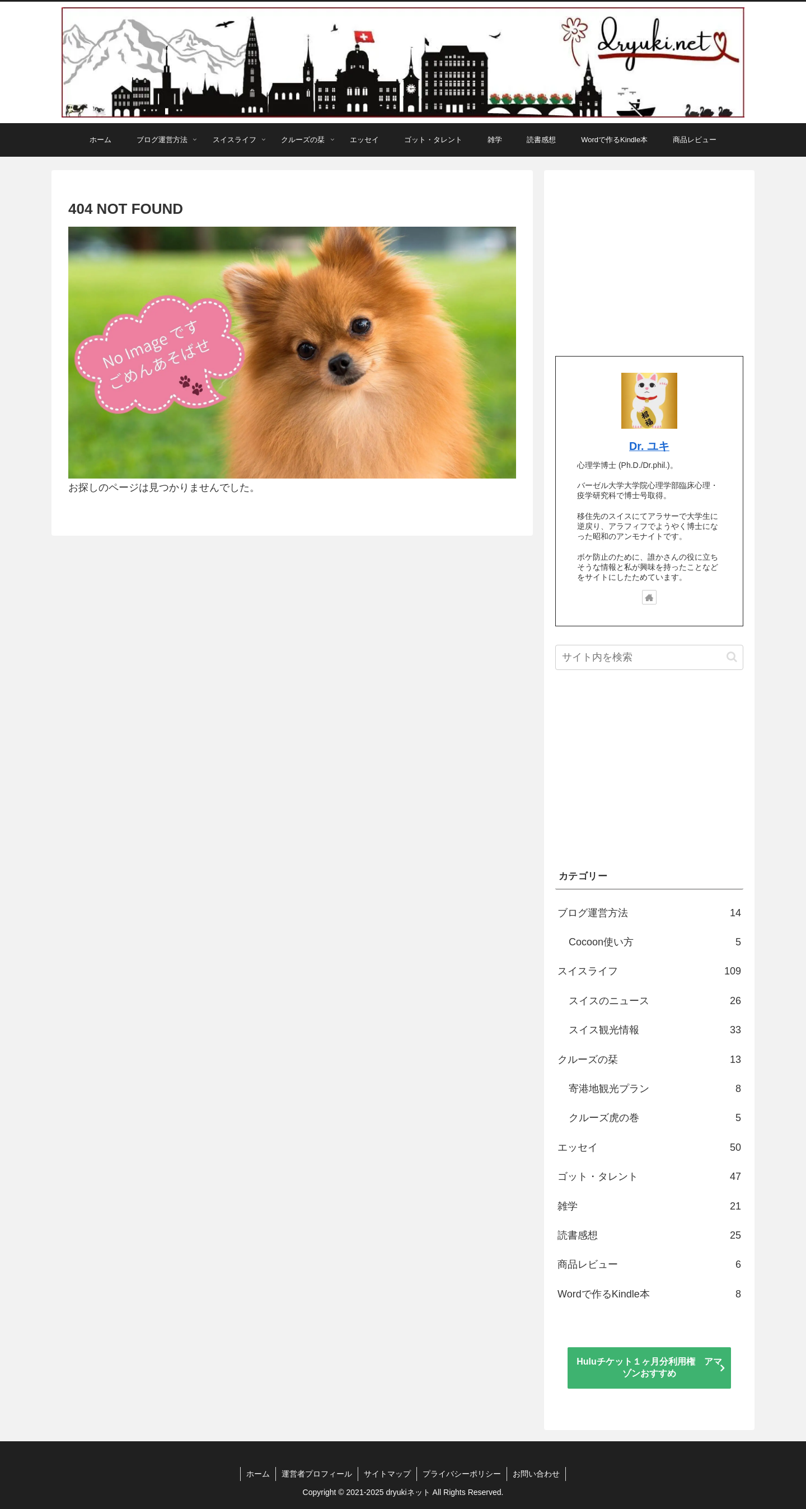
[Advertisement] (649, 259)
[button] (732, 656)
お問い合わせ (536, 1473)
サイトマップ (387, 1473)
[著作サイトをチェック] (649, 597)
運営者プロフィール (317, 1473)
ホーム (258, 1473)
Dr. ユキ (649, 446)
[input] (649, 657)
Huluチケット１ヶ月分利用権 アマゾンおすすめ (649, 1367)
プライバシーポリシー (462, 1473)
